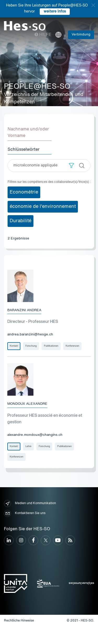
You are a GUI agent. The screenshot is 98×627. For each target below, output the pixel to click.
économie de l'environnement (43, 206)
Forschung (31, 346)
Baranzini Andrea (24, 310)
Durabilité (20, 221)
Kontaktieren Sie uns (24, 513)
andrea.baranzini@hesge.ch (30, 334)
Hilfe (42, 35)
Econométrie (24, 192)
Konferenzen (72, 346)
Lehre (28, 446)
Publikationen (51, 346)
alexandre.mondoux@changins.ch (34, 435)
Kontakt (14, 346)
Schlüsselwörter (23, 150)
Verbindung (81, 34)
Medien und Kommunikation (30, 503)
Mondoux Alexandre (27, 404)
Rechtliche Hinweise (19, 620)
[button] (71, 165)
